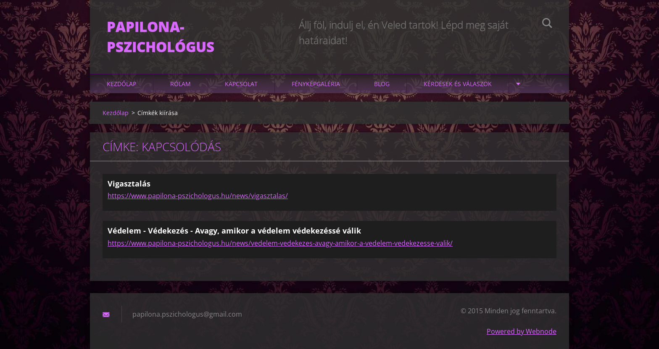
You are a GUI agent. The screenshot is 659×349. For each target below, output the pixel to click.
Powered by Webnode (521, 331)
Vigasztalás (129, 183)
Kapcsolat (241, 84)
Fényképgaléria (316, 84)
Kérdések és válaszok (458, 84)
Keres (547, 24)
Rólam (180, 84)
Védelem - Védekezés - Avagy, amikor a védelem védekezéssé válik (234, 231)
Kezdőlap (121, 84)
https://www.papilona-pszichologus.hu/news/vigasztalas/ (198, 195)
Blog (382, 84)
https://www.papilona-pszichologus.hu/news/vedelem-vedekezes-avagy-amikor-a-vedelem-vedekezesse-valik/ (280, 243)
